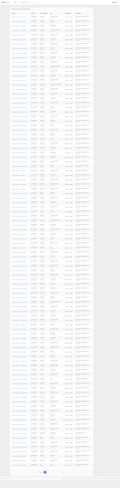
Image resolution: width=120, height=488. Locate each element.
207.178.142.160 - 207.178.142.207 (19, 53)
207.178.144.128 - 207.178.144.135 (19, 107)
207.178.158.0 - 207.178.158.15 (18, 325)
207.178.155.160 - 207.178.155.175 (19, 316)
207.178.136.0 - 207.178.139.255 (19, 26)
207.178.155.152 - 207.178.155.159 (19, 311)
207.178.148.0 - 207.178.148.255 (19, 225)
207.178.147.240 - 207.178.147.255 (19, 220)
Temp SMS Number (67, 478)
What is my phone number (79, 478)
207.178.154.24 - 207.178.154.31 (19, 257)
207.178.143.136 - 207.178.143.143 (19, 85)
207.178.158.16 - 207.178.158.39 (19, 329)
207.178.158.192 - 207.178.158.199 (19, 388)
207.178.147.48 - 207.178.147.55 (19, 193)
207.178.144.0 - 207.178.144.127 (19, 103)
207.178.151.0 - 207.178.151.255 (19, 234)
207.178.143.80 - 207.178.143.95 (19, 76)
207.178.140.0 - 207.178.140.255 (19, 30)
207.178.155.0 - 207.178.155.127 (19, 293)
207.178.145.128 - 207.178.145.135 (19, 134)
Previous (40, 472)
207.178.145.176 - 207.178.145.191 (19, 162)
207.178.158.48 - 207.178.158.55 (19, 338)
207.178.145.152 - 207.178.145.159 (19, 148)
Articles (95, 478)
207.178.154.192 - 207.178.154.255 (19, 288)
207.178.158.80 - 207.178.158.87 (19, 352)
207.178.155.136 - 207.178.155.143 (19, 302)
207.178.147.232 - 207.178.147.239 (19, 216)
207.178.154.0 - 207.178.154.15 (18, 248)
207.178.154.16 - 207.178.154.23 (19, 252)
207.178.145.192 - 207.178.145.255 (19, 166)
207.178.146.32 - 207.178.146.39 (19, 184)
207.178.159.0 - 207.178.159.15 (18, 402)
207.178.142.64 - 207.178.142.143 (19, 44)
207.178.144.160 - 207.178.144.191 (19, 121)
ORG (102, 478)
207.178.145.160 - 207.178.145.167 (19, 153)
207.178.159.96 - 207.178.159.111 (19, 424)
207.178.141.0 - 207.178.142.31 (18, 35)
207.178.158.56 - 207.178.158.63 (19, 343)
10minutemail (89, 478)
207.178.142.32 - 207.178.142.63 (19, 39)
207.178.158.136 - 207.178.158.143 (19, 370)
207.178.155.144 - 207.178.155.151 (19, 307)
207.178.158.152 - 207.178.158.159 (19, 379)
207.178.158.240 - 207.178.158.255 (19, 397)
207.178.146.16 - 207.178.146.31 (19, 180)
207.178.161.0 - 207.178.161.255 (19, 433)
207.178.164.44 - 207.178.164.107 (19, 460)
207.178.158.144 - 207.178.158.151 (19, 374)
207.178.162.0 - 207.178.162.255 (19, 438)
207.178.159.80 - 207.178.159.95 (19, 420)
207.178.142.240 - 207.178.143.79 (19, 71)
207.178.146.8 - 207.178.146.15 (18, 175)
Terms (114, 478)
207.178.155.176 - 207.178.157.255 (19, 320)
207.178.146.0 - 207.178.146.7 (18, 171)
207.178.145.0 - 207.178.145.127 (19, 130)
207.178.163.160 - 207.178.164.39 (19, 451)
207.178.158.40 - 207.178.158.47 (19, 334)
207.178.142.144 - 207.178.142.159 (19, 48)
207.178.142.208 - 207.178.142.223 (19, 58)
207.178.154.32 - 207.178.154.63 (19, 261)
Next (63, 472)
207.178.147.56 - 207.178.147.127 (19, 198)
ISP (99, 478)
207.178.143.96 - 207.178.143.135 (19, 80)
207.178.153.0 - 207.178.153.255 (19, 243)
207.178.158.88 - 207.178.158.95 (19, 356)
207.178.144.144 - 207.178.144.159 (19, 116)
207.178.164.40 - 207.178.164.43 (19, 456)
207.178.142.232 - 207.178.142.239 (19, 67)
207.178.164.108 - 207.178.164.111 (19, 465)
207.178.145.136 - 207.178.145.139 (19, 139)
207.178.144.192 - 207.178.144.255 (19, 125)
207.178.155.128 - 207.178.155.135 (19, 297)
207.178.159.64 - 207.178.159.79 (19, 415)
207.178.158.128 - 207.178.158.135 (19, 365)
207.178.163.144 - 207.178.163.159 (19, 447)
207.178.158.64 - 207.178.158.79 (19, 347)
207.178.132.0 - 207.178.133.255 (19, 17)
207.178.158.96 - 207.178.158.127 (19, 361)
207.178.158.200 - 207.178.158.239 (19, 393)
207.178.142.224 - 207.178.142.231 (19, 62)
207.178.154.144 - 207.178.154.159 (19, 279)
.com (5, 2)
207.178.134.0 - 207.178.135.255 (19, 21)
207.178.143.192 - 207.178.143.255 (19, 98)
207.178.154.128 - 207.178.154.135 (19, 270)
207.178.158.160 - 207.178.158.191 (19, 383)
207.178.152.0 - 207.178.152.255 (19, 239)
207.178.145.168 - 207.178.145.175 (19, 157)
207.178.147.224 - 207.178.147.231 (19, 211)
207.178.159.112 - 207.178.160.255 (19, 429)
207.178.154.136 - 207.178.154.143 (19, 275)
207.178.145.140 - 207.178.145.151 (19, 143)
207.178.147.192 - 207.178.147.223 (19, 207)
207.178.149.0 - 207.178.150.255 (19, 230)
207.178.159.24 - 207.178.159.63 (19, 411)
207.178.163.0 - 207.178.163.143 (19, 442)
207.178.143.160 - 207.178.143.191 (19, 94)
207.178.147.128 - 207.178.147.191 (19, 202)
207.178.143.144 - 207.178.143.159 (19, 89)
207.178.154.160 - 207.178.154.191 (19, 284)
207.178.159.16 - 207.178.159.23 (19, 406)
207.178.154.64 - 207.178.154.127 (19, 266)
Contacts (106, 478)
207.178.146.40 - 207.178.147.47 (19, 189)
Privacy (110, 478)
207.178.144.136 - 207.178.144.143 (19, 112)
